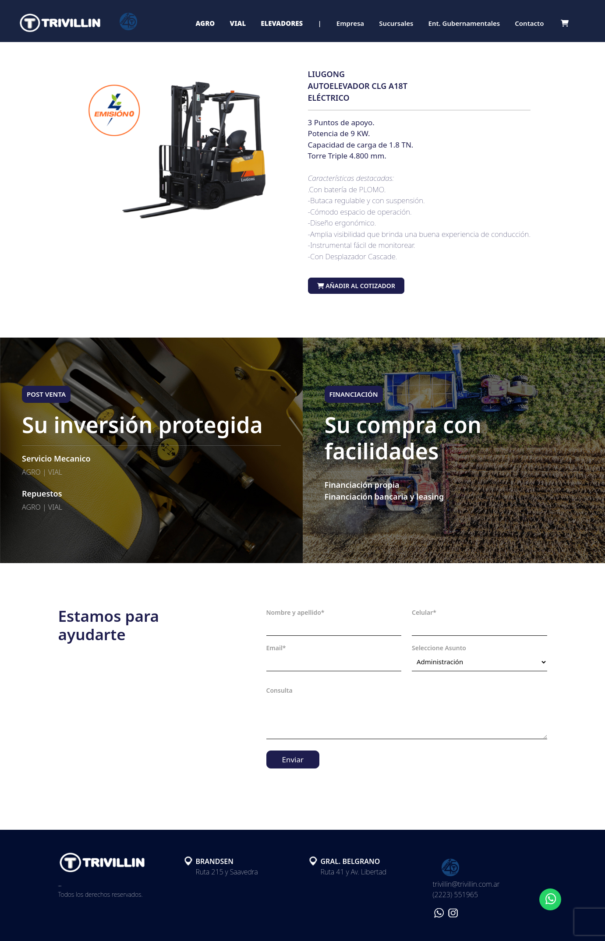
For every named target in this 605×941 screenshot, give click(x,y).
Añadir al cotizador (356, 286)
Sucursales (396, 23)
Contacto (529, 23)
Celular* (424, 612)
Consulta (279, 690)
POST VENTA (46, 394)
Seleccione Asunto (439, 648)
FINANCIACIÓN (353, 394)
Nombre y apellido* (295, 612)
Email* (276, 648)
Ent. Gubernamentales (464, 23)
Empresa (350, 23)
